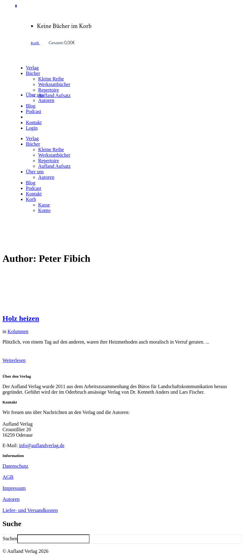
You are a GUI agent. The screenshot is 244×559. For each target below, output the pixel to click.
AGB (8, 477)
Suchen (10, 538)
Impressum (14, 488)
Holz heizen (20, 318)
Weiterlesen (14, 360)
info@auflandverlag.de (42, 445)
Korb (35, 43)
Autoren (11, 499)
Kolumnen (17, 331)
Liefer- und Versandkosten (30, 510)
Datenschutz (15, 466)
